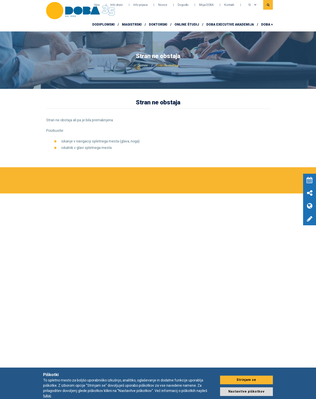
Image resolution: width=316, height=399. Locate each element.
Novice (162, 4)
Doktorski (158, 24)
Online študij (187, 24)
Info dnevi (116, 4)
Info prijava (140, 4)
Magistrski (132, 24)
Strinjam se (246, 380)
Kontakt (229, 4)
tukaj (47, 396)
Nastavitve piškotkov (246, 391)
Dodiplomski (103, 24)
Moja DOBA (206, 4)
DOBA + (267, 24)
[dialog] (308, 391)
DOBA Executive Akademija (230, 24)
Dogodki (183, 4)
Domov (143, 65)
